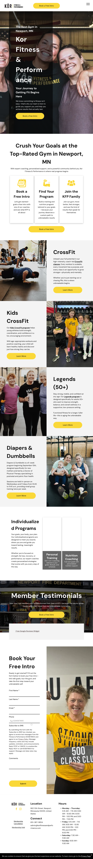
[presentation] (26, 773)
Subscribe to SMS (16, 725)
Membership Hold (18, 827)
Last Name (14, 699)
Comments (13, 758)
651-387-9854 (36, 822)
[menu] (88, 4)
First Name (14, 690)
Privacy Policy (23, 739)
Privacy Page (86, 856)
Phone (11, 717)
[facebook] (16, 809)
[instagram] (20, 809)
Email (12, 708)
